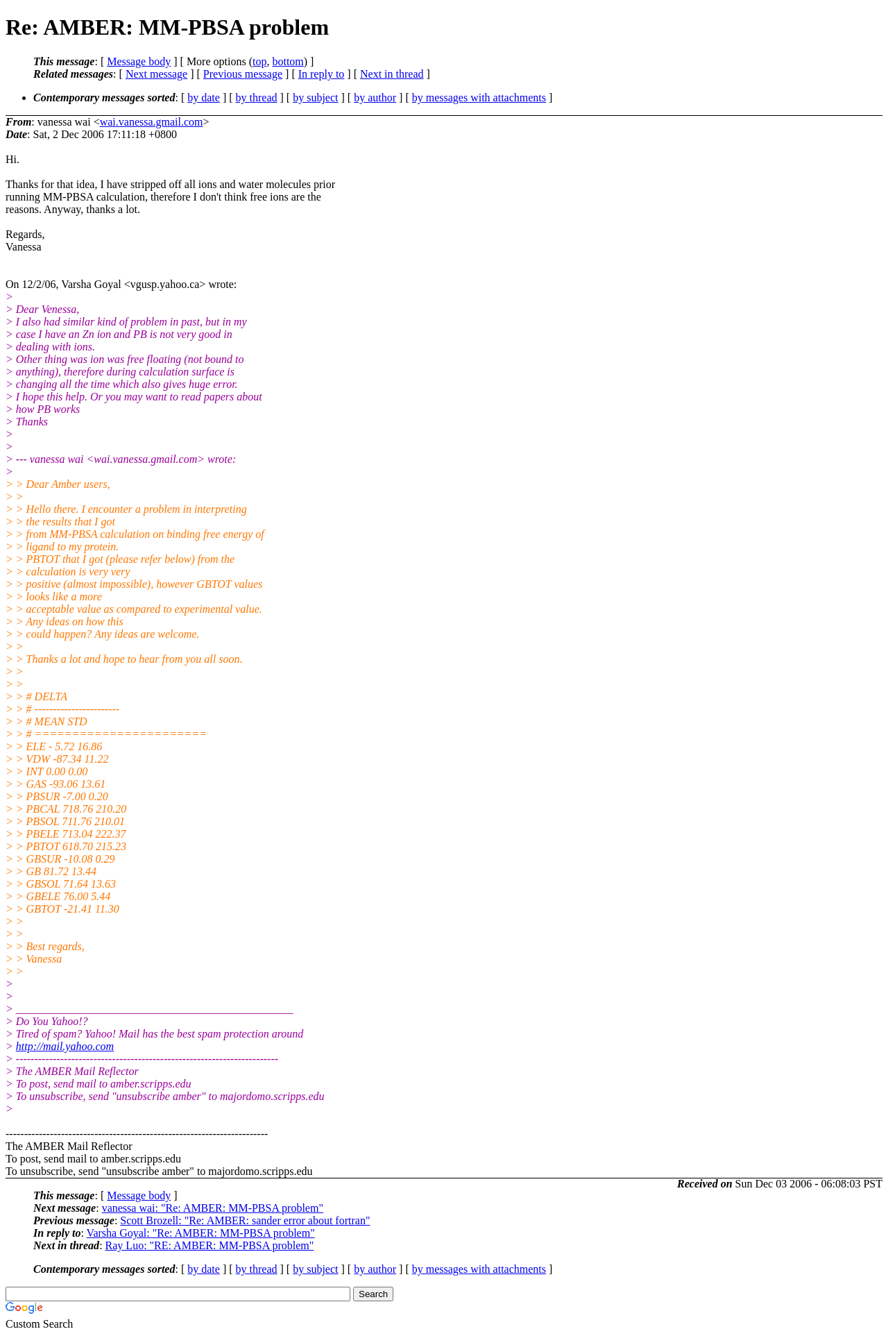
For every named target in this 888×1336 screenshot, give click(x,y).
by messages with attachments (479, 97)
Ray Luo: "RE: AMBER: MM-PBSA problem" (209, 1245)
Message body (139, 61)
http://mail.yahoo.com (65, 1046)
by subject (315, 97)
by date (203, 97)
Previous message (242, 74)
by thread (257, 97)
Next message (156, 74)
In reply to (321, 74)
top (259, 61)
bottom (287, 61)
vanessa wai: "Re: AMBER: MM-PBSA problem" (212, 1208)
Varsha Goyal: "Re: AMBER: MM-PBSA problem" (201, 1233)
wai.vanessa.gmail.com (151, 122)
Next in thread (392, 74)
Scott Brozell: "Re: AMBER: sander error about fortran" (245, 1220)
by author (375, 97)
